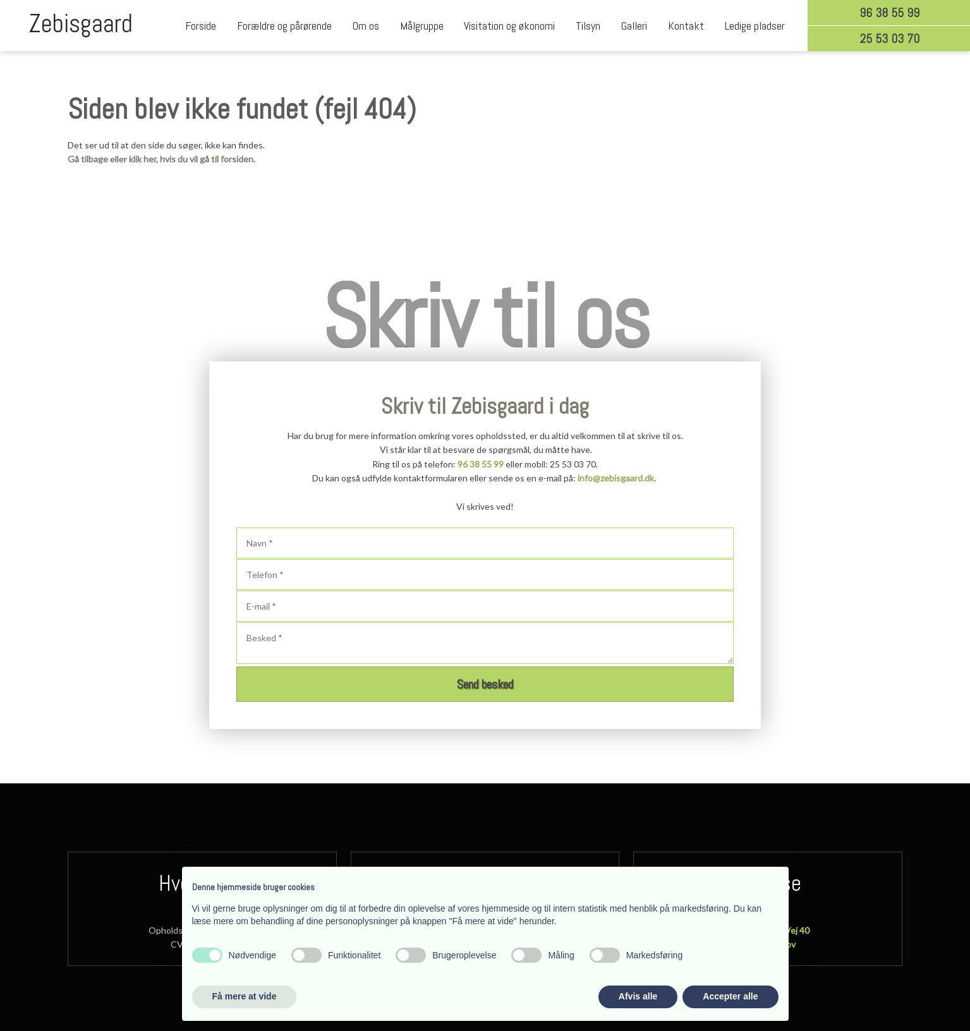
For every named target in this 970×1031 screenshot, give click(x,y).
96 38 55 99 (481, 464)
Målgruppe (422, 25)
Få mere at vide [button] (244, 996)
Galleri (634, 25)
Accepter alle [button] (730, 996)
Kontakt (686, 25)
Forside (200, 25)
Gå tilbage (88, 159)
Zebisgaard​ (80, 24)
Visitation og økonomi (509, 25)
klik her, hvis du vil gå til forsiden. (192, 159)
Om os (366, 25)
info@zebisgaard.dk (616, 478)
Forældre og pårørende (284, 25)
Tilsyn (588, 25)
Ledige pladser (755, 25)
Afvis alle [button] (638, 996)
